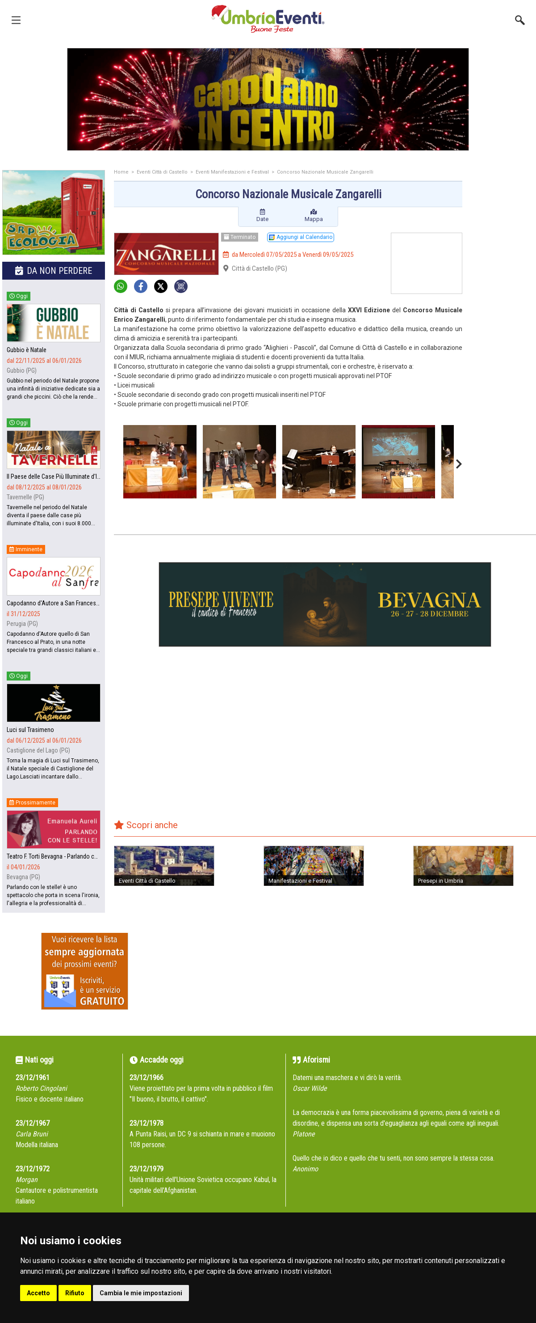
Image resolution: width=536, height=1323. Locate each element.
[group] (268, 99)
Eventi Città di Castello (162, 172)
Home (121, 172)
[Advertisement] (502, 206)
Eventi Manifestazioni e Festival (232, 172)
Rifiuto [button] (74, 1293)
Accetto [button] (38, 1293)
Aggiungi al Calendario (300, 237)
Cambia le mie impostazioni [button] (141, 1293)
